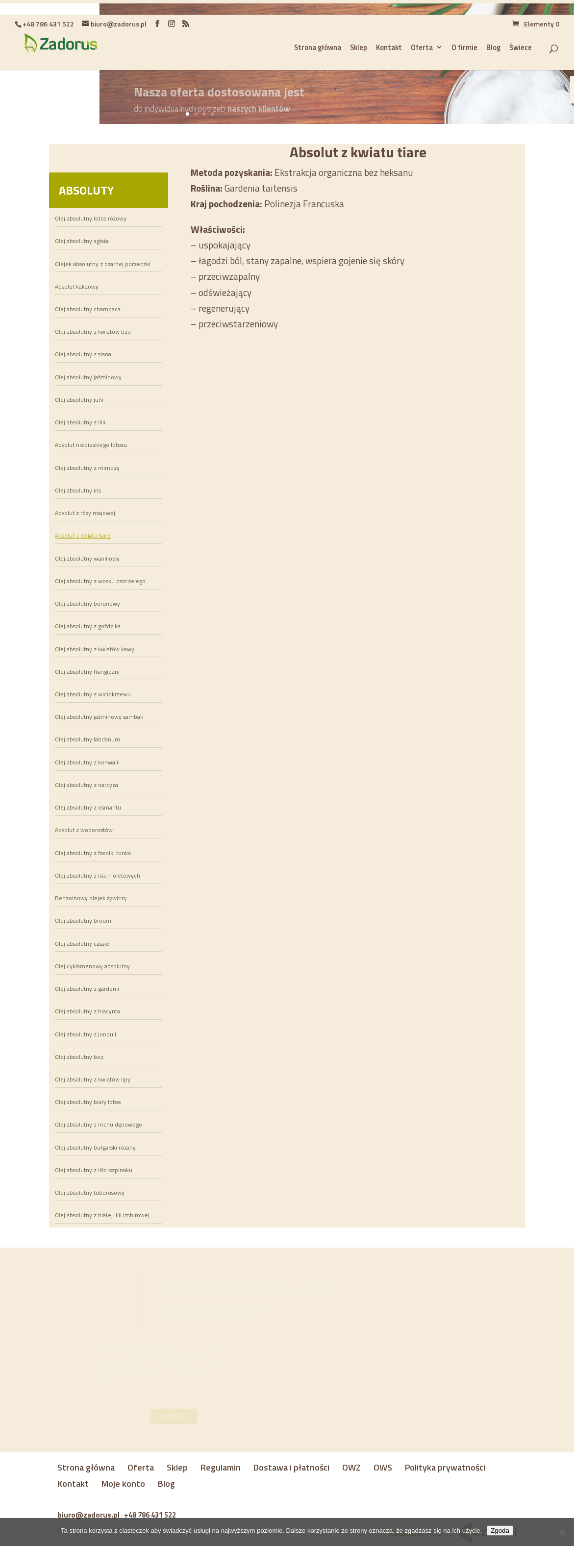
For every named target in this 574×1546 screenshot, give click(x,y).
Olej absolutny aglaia (81, 241)
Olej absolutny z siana (83, 354)
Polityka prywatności (445, 1467)
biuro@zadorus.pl (88, 1515)
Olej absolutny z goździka (88, 626)
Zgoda (500, 1530)
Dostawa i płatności (291, 1467)
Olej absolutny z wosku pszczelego (100, 581)
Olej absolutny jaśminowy (88, 377)
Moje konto (123, 1483)
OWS (383, 1467)
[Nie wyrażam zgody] (562, 1532)
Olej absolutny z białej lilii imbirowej (102, 1215)
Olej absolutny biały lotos (88, 1102)
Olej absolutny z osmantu (88, 807)
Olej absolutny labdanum (87, 739)
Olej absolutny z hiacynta (87, 1011)
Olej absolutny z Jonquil (85, 1034)
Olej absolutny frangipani (87, 671)
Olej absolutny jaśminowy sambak (99, 716)
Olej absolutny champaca (88, 309)
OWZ (351, 1467)
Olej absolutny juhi (79, 399)
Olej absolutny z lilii (80, 422)
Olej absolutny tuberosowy (90, 1192)
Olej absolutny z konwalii (87, 762)
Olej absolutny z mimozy (87, 468)
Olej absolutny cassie (82, 943)
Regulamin (220, 1467)
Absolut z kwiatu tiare (83, 535)
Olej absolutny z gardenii (87, 988)
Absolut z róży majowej (85, 513)
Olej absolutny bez (79, 1057)
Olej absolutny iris (78, 490)
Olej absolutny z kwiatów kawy (94, 649)
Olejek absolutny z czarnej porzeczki (102, 264)
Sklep (177, 1467)
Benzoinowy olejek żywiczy (91, 898)
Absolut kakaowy (77, 286)
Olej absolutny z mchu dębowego (98, 1124)
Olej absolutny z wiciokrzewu (93, 694)
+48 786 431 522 (150, 1515)
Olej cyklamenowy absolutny (92, 966)
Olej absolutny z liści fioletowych (97, 875)
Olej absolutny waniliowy (87, 558)
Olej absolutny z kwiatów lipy (92, 1079)
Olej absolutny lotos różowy (90, 218)
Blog (166, 1483)
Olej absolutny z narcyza (86, 785)
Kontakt (73, 1483)
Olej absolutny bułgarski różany (95, 1147)
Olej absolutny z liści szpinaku (93, 1170)
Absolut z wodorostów (84, 830)
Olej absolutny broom (83, 920)
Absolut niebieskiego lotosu (91, 445)
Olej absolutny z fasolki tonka (93, 853)
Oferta (140, 1467)
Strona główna (86, 1467)
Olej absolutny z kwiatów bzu (93, 331)
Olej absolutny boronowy (87, 603)
